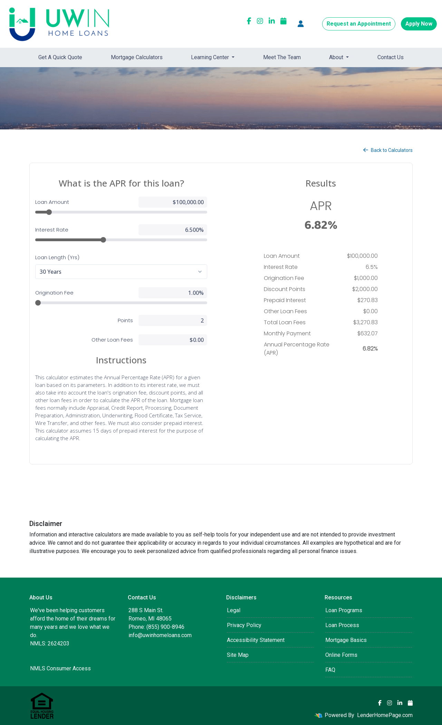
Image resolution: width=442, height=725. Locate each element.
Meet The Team (282, 57)
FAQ (330, 670)
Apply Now (418, 23)
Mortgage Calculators (137, 57)
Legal (233, 610)
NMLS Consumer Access (60, 668)
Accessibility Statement (256, 640)
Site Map (238, 655)
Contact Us (390, 57)
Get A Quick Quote (60, 57)
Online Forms (341, 655)
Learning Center (210, 57)
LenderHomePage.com (385, 715)
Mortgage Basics (346, 640)
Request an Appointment (359, 23)
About (337, 57)
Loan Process (342, 625)
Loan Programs (343, 610)
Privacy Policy (244, 625)
